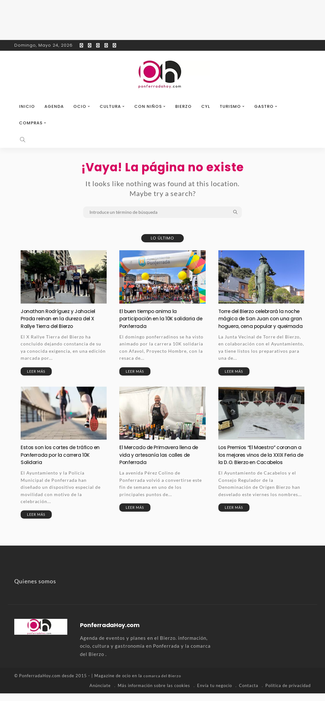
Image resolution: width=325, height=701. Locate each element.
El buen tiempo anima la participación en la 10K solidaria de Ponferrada (160, 318)
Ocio (79, 106)
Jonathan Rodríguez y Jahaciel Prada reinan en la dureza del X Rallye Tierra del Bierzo (61, 318)
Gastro (264, 106)
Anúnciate (100, 693)
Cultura (110, 106)
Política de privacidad (288, 693)
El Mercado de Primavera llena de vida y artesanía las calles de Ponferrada (161, 462)
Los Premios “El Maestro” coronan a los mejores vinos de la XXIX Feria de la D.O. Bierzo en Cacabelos (259, 466)
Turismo (230, 106)
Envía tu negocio (214, 693)
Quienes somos (35, 589)
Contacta (248, 693)
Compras (31, 123)
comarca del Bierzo (163, 683)
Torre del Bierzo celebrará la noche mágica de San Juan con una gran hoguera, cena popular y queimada (261, 322)
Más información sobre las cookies (154, 693)
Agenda (54, 106)
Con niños (148, 106)
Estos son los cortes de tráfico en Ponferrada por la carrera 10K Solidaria (63, 462)
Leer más (36, 371)
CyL (205, 106)
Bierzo (183, 106)
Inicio (27, 106)
